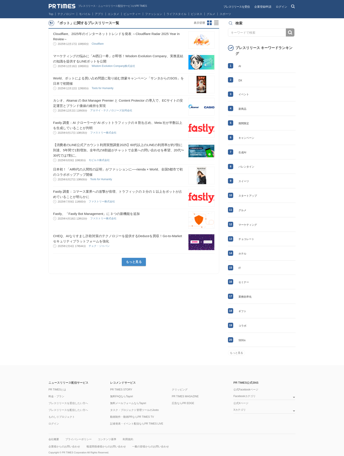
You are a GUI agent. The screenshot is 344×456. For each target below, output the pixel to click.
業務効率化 (245, 296)
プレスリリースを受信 (236, 6)
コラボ (242, 325)
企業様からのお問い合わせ (64, 446)
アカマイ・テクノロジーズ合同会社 (111, 110)
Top (51, 14)
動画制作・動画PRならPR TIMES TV (132, 416)
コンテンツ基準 (107, 439)
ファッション (153, 14)
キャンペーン (246, 137)
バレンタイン (246, 166)
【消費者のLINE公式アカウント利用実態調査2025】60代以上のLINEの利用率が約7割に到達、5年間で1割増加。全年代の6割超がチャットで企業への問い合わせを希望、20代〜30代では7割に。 (118, 150)
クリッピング (180, 389)
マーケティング (247, 224)
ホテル (242, 253)
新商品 (242, 108)
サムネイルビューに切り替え (209, 23)
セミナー (243, 282)
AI (239, 66)
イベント (243, 94)
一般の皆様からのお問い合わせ (150, 446)
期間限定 (243, 123)
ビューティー (132, 14)
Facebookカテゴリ (244, 396)
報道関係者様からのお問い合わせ (106, 446)
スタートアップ (247, 195)
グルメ (211, 14)
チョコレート (246, 239)
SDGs (241, 340)
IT (239, 268)
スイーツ (243, 181)
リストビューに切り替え (216, 23)
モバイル (84, 14)
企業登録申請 (262, 6)
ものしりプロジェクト (61, 416)
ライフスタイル (176, 14)
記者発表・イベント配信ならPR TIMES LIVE (136, 423)
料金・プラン (56, 396)
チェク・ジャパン (99, 245)
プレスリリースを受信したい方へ (68, 403)
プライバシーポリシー (78, 439)
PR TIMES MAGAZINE (185, 396)
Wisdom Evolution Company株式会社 (114, 66)
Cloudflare (98, 43)
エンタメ (113, 14)
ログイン (281, 6)
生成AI (242, 152)
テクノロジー (66, 14)
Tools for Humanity (103, 88)
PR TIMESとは (57, 389)
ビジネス (196, 14)
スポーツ (225, 14)
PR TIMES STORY (121, 389)
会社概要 (53, 439)
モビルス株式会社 (99, 160)
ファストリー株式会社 (103, 132)
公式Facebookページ (245, 389)
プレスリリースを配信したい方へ (68, 410)
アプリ (99, 14)
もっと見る (134, 262)
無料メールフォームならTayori (128, 403)
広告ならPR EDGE (183, 403)
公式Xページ (240, 403)
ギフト (242, 311)
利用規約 (128, 439)
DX (240, 80)
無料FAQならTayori (121, 396)
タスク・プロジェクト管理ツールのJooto (134, 410)
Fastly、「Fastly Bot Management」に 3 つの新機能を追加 (96, 214)
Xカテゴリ (239, 409)
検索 (290, 32)
